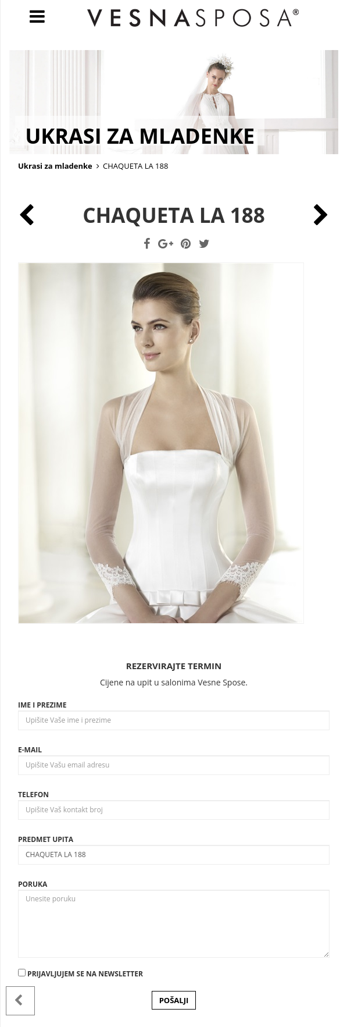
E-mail (30, 750)
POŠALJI (174, 1000)
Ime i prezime (42, 705)
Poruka (32, 884)
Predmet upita (45, 839)
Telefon (33, 794)
